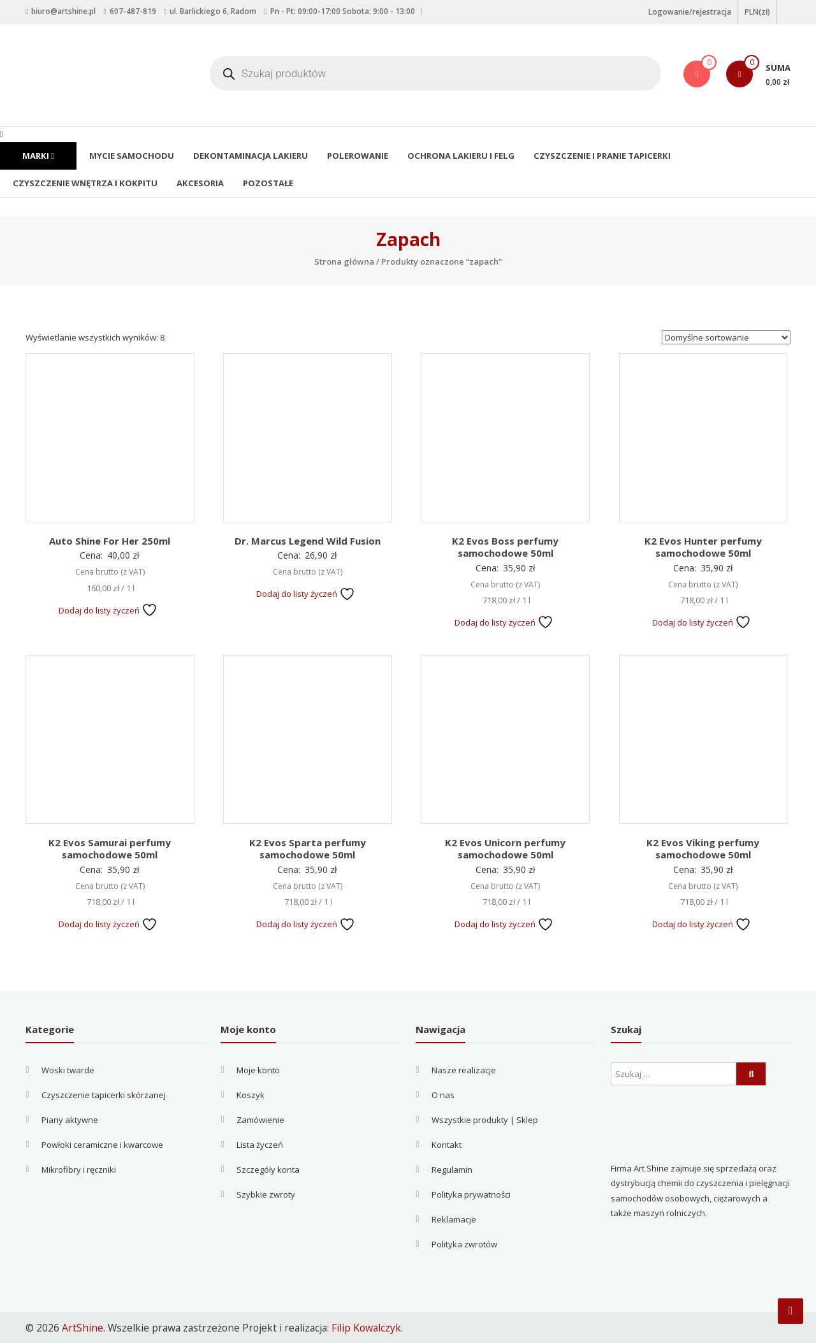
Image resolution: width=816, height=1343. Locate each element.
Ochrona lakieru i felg (454, 155)
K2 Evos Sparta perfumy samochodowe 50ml (307, 849)
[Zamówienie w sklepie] (726, 337)
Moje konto (258, 1070)
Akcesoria (197, 183)
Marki (38, 155)
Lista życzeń (260, 1144)
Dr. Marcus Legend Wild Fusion (308, 540)
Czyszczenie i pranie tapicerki (593, 155)
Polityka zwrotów (464, 1244)
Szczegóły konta (268, 1169)
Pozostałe (264, 183)
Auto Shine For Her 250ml (109, 540)
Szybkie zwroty (266, 1194)
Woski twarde (67, 1070)
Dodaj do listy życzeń (108, 610)
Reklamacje (454, 1219)
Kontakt (447, 1144)
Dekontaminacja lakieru (247, 155)
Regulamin (452, 1169)
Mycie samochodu (130, 155)
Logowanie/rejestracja (689, 11)
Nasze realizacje (464, 1070)
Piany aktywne (69, 1120)
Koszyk (251, 1095)
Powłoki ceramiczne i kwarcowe (102, 1144)
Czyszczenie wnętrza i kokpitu (84, 183)
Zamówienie (260, 1120)
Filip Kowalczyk (366, 1328)
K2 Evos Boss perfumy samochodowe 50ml (505, 547)
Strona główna (344, 261)
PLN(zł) (757, 11)
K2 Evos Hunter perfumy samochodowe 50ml (703, 547)
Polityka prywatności (471, 1194)
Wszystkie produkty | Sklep (485, 1120)
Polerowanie (353, 155)
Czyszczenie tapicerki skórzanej (103, 1095)
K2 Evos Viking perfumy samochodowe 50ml (702, 849)
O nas (443, 1095)
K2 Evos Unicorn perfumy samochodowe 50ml (505, 849)
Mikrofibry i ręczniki (78, 1169)
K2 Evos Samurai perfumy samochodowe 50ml (109, 849)
